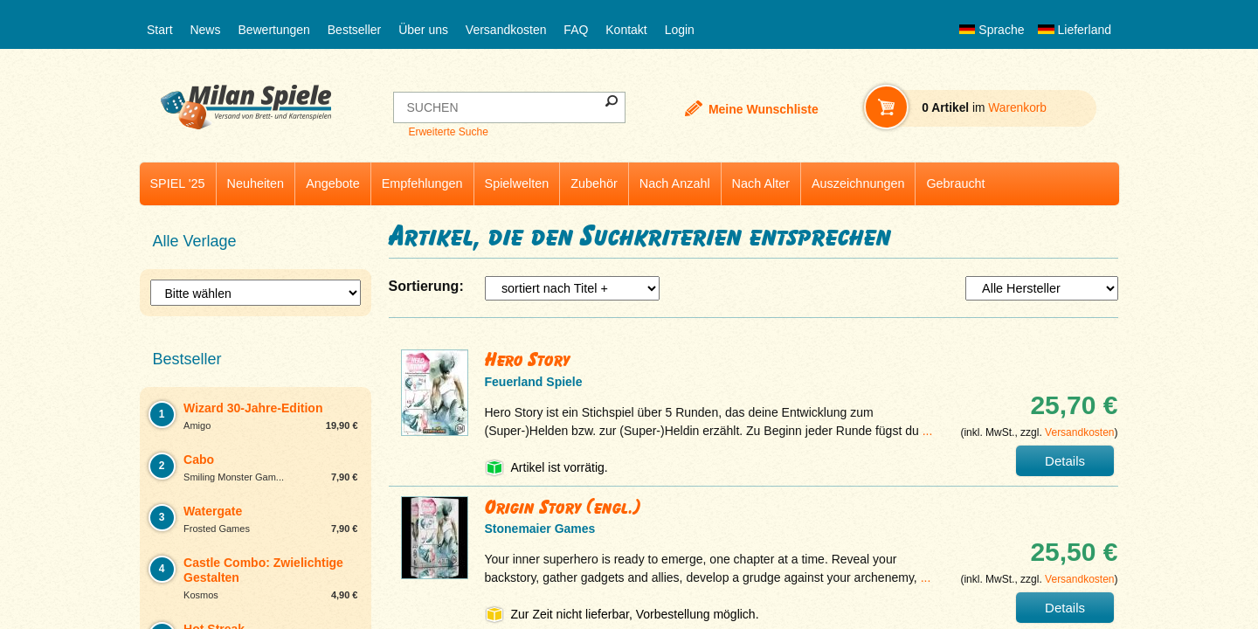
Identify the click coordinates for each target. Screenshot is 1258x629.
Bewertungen (274, 30)
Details (1065, 460)
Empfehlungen (422, 183)
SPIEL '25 (177, 183)
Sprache (991, 30)
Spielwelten (517, 183)
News (205, 30)
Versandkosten (506, 30)
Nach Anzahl (674, 183)
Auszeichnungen (858, 183)
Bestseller (354, 30)
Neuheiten (256, 183)
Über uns (423, 30)
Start (160, 30)
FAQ (575, 30)
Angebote (333, 183)
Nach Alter (761, 183)
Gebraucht (955, 183)
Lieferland (1074, 30)
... (928, 431)
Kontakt (625, 30)
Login (680, 30)
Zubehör (594, 183)
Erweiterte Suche (447, 132)
